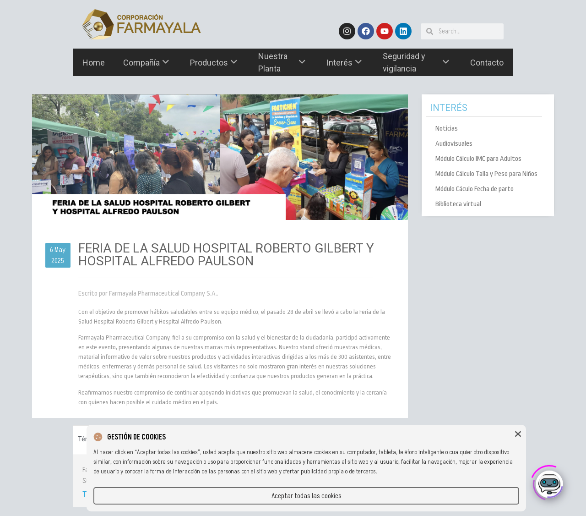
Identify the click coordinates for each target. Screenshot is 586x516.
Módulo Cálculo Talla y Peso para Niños (486, 174)
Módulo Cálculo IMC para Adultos (478, 159)
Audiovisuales (453, 144)
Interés (344, 62)
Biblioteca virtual (458, 204)
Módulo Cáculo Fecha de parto (474, 189)
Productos (214, 62)
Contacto (487, 62)
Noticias (446, 128)
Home (93, 62)
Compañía (146, 62)
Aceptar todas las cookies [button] (306, 496)
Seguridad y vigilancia (416, 62)
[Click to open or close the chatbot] (549, 481)
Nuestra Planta (282, 62)
